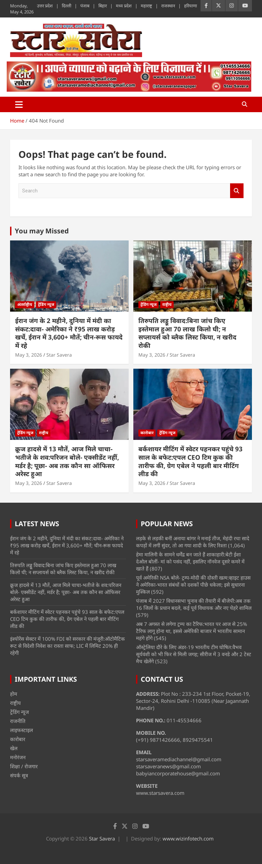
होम (13, 693)
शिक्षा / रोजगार (24, 766)
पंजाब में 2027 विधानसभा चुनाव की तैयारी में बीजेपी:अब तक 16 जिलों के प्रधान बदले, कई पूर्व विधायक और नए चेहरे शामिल (194, 604)
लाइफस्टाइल (21, 730)
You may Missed (42, 230)
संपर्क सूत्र (19, 775)
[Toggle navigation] (19, 104)
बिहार (102, 6)
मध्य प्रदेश (124, 6)
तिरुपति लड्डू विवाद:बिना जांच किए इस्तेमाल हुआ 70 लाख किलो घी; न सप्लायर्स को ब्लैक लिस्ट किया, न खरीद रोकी (187, 333)
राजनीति (18, 721)
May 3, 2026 (28, 355)
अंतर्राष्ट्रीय (24, 304)
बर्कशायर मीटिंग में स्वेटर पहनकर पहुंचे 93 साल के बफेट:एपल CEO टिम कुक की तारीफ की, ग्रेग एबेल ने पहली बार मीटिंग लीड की (190, 461)
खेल (13, 748)
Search (237, 190)
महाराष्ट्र (146, 6)
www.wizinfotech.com (188, 838)
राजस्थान (168, 6)
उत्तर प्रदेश (45, 6)
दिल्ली (66, 6)
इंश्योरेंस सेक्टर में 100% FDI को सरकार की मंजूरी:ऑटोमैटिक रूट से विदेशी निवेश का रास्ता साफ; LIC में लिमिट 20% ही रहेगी (67, 645)
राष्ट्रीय (167, 304)
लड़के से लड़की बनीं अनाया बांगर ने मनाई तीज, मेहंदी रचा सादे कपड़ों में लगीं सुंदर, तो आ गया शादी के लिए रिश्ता (192, 542)
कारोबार (147, 433)
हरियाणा (190, 6)
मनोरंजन (18, 757)
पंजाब (84, 6)
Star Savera (59, 355)
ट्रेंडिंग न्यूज (46, 304)
